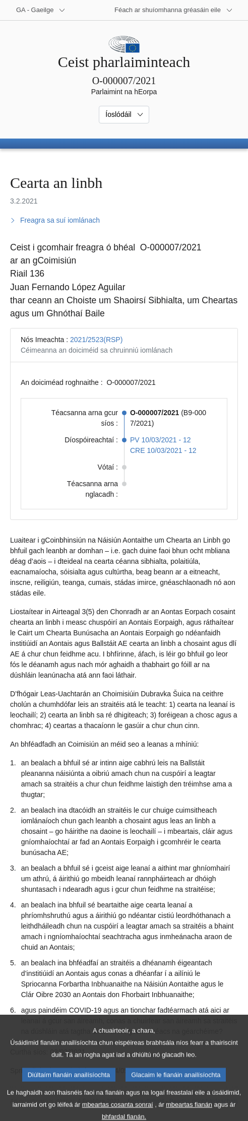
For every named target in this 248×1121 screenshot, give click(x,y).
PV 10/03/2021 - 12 (160, 440)
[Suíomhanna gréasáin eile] (173, 10)
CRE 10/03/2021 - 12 (163, 450)
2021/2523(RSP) (96, 340)
